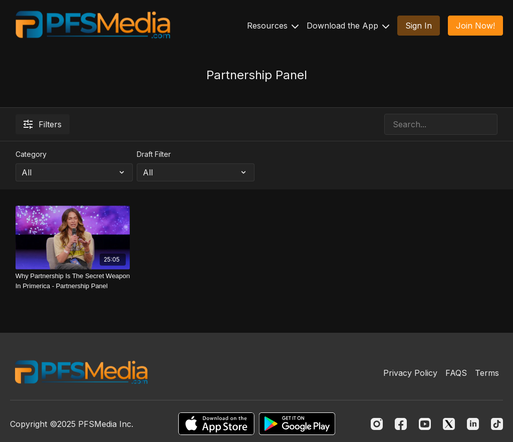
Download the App (348, 26)
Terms (487, 373)
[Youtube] (425, 424)
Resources (273, 26)
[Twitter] (449, 424)
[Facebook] (401, 424)
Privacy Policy (410, 373)
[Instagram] (377, 424)
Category (31, 154)
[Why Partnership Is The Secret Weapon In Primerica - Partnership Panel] (73, 281)
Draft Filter (154, 154)
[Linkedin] (473, 424)
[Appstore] (216, 423)
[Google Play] (297, 423)
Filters (43, 124)
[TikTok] (497, 424)
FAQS (456, 373)
